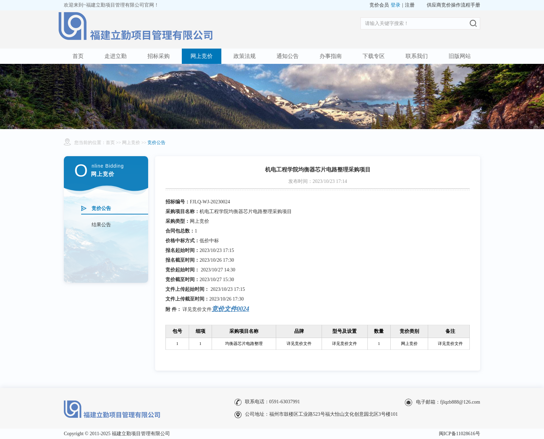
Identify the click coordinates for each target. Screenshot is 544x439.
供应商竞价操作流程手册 (453, 5)
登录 (395, 5)
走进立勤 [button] (115, 56)
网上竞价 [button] (201, 56)
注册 (410, 5)
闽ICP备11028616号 (459, 433)
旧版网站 (460, 56)
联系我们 (417, 56)
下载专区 (374, 56)
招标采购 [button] (158, 56)
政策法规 (244, 56)
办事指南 (331, 56)
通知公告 (288, 56)
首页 (78, 56)
